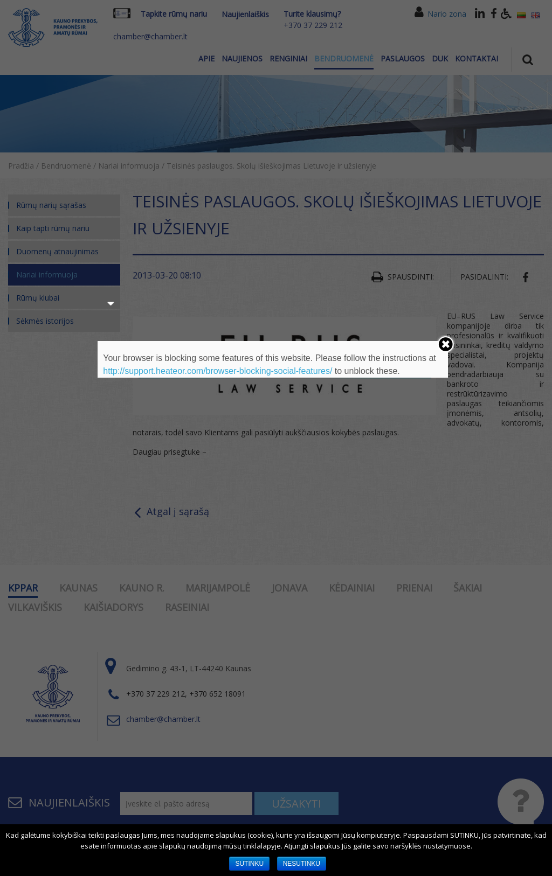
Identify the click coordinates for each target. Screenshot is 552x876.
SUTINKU (249, 863)
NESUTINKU (301, 863)
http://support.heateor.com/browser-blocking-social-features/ (217, 371)
